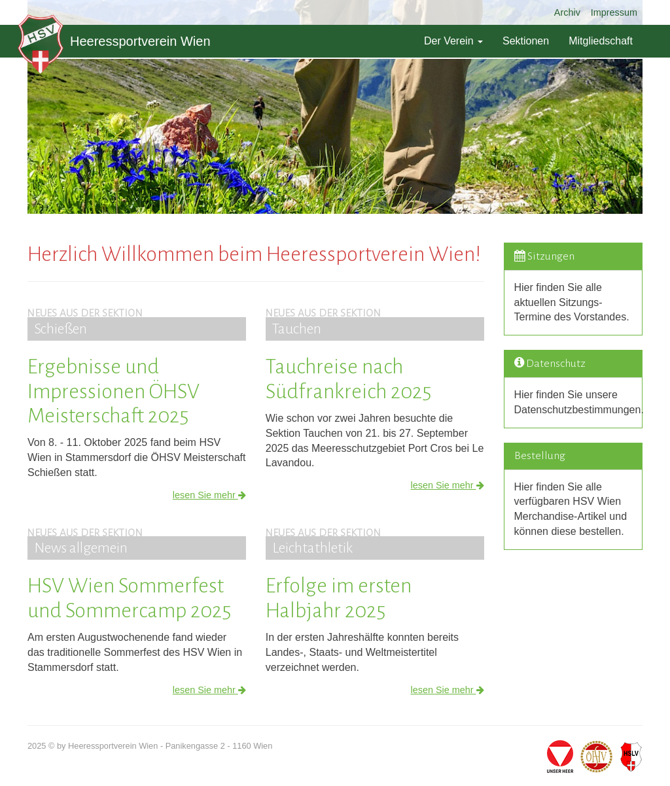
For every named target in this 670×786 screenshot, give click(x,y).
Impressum (614, 12)
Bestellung (539, 456)
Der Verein (453, 40)
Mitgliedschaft (601, 40)
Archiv (567, 12)
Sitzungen (550, 256)
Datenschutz (556, 363)
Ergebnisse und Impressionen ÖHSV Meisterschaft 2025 (113, 391)
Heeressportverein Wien (114, 41)
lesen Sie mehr (209, 495)
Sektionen (525, 40)
